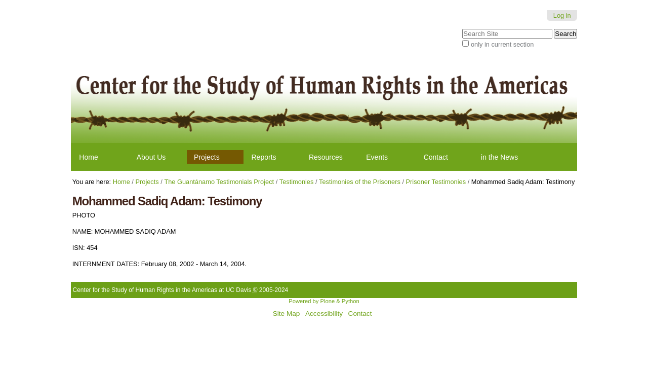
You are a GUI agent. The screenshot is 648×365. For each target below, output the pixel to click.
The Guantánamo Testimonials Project (219, 182)
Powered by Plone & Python (324, 301)
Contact (436, 157)
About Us (151, 157)
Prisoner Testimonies (436, 182)
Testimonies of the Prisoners (359, 182)
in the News (499, 157)
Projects (207, 157)
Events (377, 157)
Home (88, 157)
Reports (264, 157)
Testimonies (296, 182)
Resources (326, 157)
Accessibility (324, 313)
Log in (562, 15)
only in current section (502, 44)
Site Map (286, 313)
